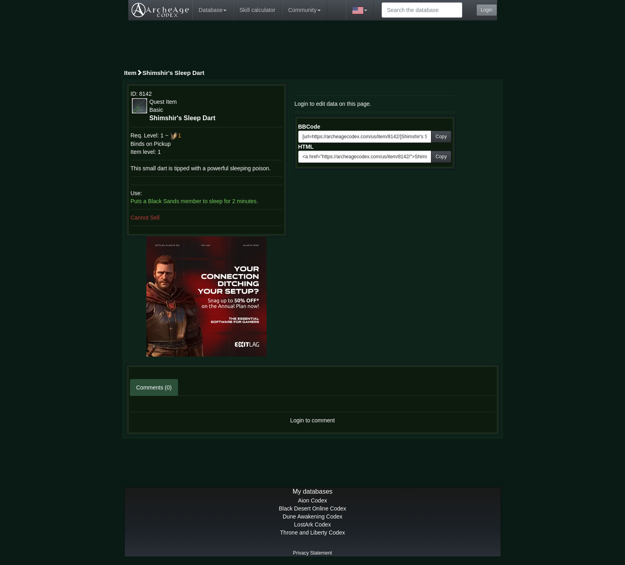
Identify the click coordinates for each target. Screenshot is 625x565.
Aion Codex (312, 500)
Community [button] (304, 10)
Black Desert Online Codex (312, 508)
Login (486, 10)
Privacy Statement (312, 553)
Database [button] (213, 10)
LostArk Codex (312, 524)
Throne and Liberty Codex (312, 532)
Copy (441, 136)
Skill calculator (257, 10)
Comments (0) (154, 387)
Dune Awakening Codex (312, 516)
